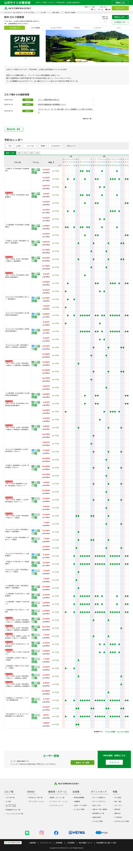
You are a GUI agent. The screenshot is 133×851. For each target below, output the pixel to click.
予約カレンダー (121, 17)
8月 (31, 153)
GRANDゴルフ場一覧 (34, 797)
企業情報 (32, 842)
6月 (19, 153)
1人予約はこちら (121, 22)
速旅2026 (117, 813)
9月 (37, 153)
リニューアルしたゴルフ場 (13, 813)
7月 (25, 153)
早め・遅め (117, 801)
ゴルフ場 (43, 12)
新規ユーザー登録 (90, 6)
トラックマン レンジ (55, 805)
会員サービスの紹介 (79, 805)
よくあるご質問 (78, 809)
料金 (50, 162)
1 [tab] (24, 58)
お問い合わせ (105, 6)
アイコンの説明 (110, 731)
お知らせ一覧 (87, 118)
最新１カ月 (10, 153)
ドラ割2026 (117, 817)
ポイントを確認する (98, 797)
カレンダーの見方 (123, 731)
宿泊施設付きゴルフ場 (12, 809)
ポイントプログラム (98, 801)
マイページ (122, 8)
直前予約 (116, 809)
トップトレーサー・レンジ (57, 801)
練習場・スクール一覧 (56, 797)
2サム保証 (117, 797)
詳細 (122, 2)
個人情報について (85, 842)
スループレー (118, 805)
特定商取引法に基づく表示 (106, 842)
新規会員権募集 (78, 797)
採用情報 (59, 842)
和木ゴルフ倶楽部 (70, 12)
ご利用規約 (70, 842)
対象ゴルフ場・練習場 (99, 809)
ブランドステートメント (35, 801)
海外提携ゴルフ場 (97, 813)
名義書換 (76, 801)
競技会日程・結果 (15, 129)
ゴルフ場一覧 (9, 797)
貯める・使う (96, 805)
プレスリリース (46, 842)
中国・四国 (55, 12)
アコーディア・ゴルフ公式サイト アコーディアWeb (19, 12)
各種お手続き (96, 817)
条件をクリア (71, 146)
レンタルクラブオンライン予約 (10, 805)
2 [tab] (25, 58)
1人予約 (7, 801)
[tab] (10, 153)
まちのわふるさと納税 (121, 821)
